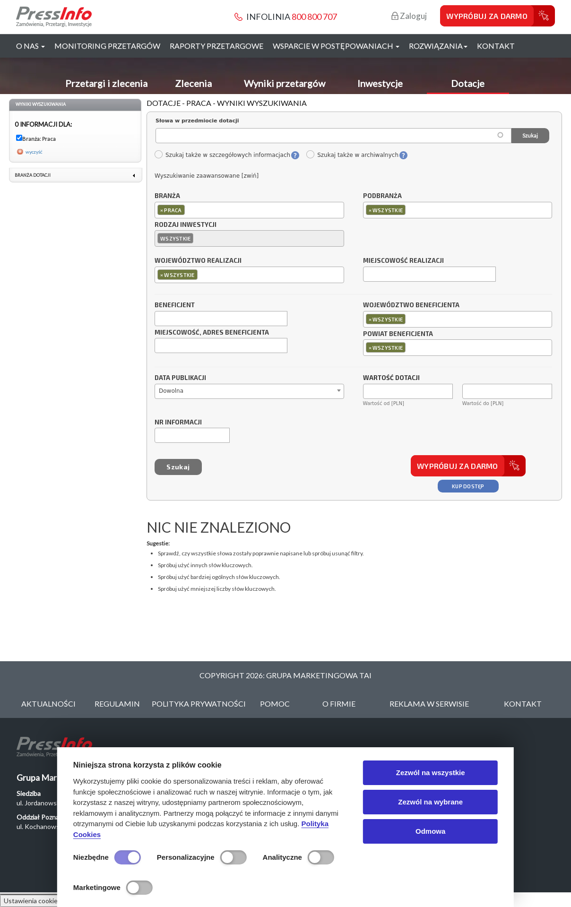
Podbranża (382, 196)
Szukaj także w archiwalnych (352, 155)
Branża (167, 196)
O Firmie (338, 703)
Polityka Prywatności (199, 703)
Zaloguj (409, 16)
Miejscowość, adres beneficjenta (212, 332)
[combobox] (249, 210)
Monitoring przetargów (107, 45)
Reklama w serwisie (429, 703)
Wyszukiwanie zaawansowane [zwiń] (207, 176)
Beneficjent (175, 305)
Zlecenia (193, 83)
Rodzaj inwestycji (185, 225)
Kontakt (496, 45)
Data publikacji (180, 378)
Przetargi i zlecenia (106, 83)
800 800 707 (314, 16)
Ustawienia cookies (32, 901)
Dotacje (467, 83)
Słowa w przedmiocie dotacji (197, 121)
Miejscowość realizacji (403, 261)
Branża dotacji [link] (33, 175)
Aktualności (48, 703)
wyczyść (34, 152)
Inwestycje (380, 83)
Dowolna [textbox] (171, 391)
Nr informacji (178, 422)
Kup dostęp (468, 486)
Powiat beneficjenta (398, 334)
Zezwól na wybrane (430, 802)
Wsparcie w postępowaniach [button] (336, 45)
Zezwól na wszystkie (430, 773)
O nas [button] (30, 45)
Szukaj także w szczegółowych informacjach (222, 155)
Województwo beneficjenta (411, 305)
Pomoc (275, 703)
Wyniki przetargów (284, 83)
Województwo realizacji (198, 261)
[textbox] (189, 210)
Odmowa (430, 831)
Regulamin (117, 703)
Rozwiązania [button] (438, 45)
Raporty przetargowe (216, 45)
